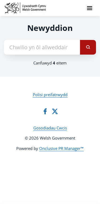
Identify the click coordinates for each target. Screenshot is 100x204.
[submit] (88, 47)
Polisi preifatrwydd (50, 94)
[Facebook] (45, 111)
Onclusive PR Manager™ (61, 148)
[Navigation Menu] (89, 8)
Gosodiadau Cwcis (50, 127)
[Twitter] (55, 111)
